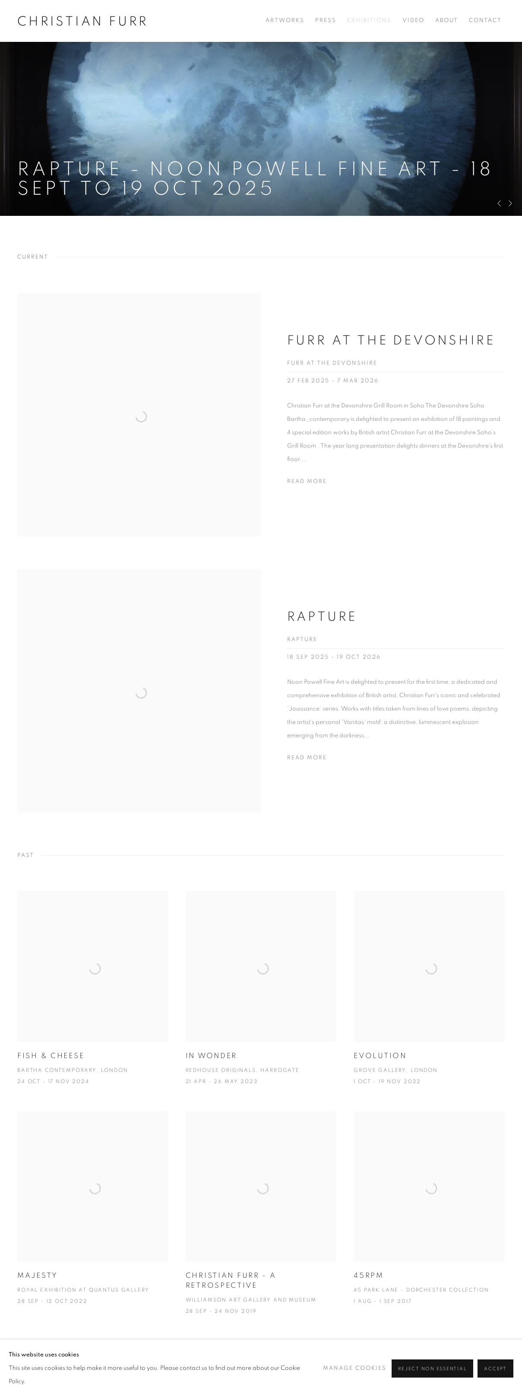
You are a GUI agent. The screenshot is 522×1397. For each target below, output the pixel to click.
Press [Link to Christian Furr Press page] (325, 20)
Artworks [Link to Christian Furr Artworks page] (285, 20)
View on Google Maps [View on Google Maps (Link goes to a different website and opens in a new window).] (411, 1375)
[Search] (458, 1374)
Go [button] (500, 1373)
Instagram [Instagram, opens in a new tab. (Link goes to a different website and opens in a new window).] (393, 1375)
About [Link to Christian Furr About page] (446, 20)
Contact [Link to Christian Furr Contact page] (485, 20)
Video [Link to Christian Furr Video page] (413, 20)
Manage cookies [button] (44, 1375)
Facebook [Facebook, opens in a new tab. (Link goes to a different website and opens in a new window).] (357, 1375)
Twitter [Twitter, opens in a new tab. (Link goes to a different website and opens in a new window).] (375, 1375)
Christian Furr (83, 21)
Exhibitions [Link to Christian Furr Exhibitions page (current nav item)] (369, 20)
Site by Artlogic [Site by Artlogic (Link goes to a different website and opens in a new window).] (149, 1388)
